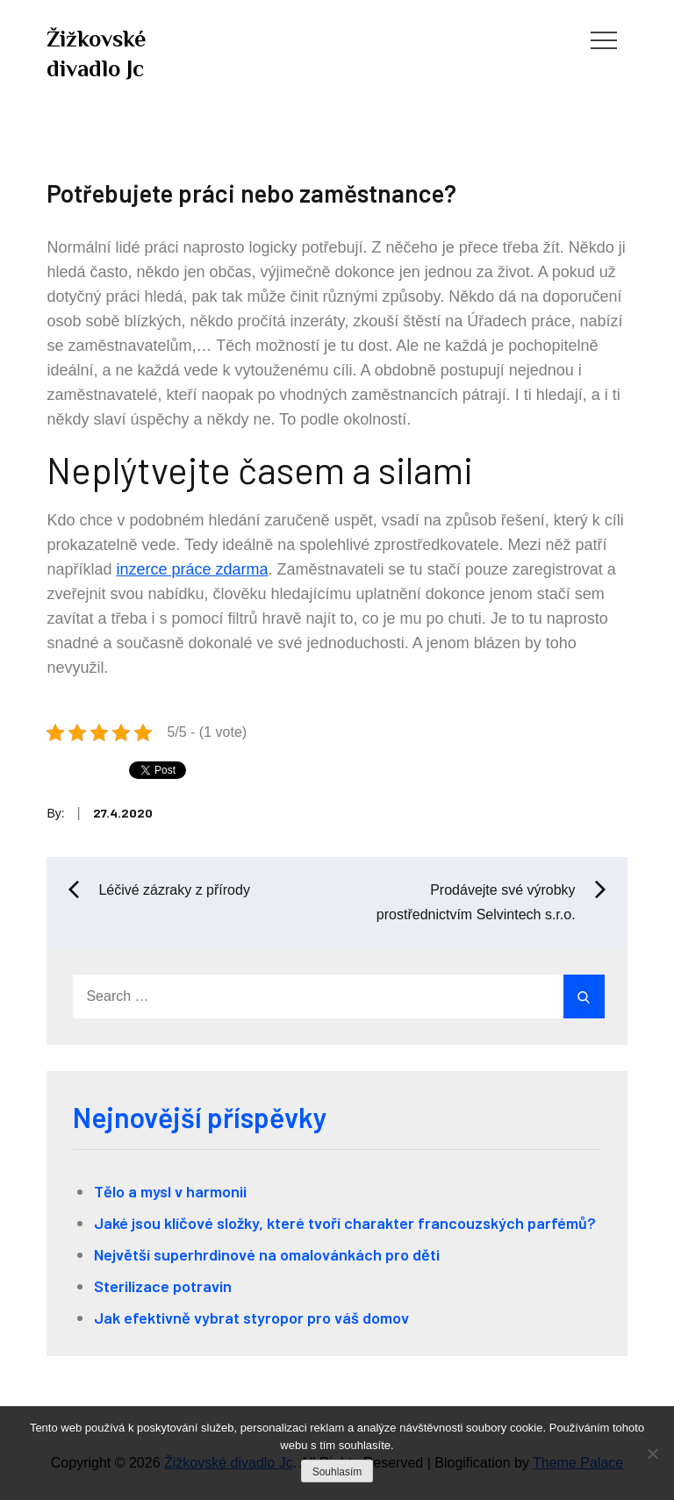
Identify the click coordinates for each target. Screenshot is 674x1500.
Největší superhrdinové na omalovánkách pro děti (267, 1254)
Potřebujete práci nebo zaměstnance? (251, 193)
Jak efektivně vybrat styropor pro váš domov (251, 1317)
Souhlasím (337, 1472)
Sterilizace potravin (163, 1286)
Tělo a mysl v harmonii (170, 1191)
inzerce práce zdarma (192, 569)
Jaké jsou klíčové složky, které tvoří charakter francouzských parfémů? (345, 1222)
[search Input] (336, 996)
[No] (652, 1453)
